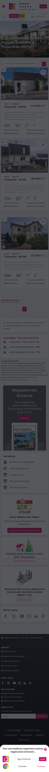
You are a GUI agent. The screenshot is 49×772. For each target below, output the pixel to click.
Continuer (41, 766)
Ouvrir (42, 759)
